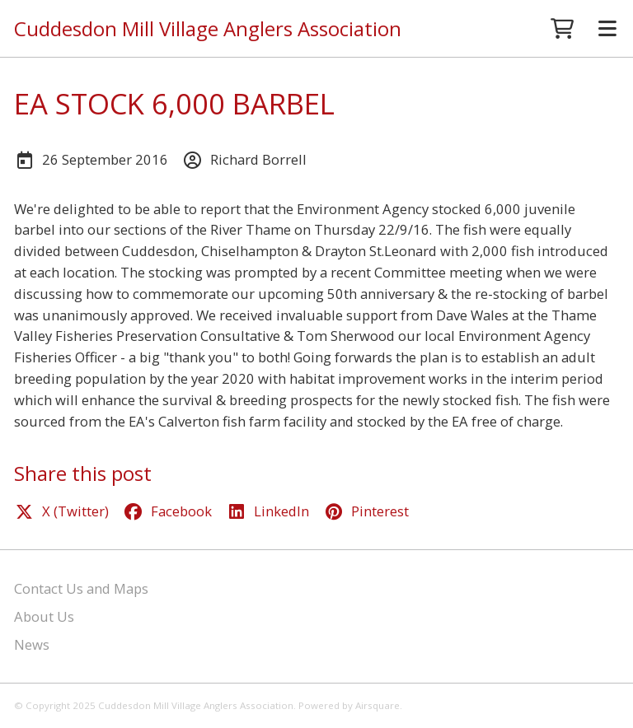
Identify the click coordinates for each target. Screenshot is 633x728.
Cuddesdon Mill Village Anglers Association (207, 28)
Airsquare (377, 705)
